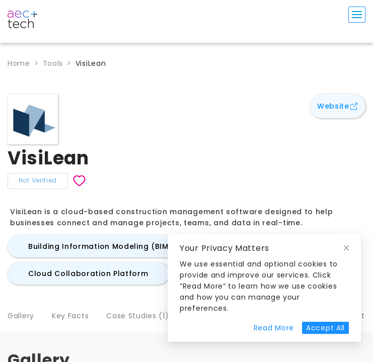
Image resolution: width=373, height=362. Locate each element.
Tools (53, 63)
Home (19, 63)
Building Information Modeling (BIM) (100, 246)
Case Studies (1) (137, 316)
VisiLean (91, 63)
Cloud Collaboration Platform (88, 273)
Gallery (21, 316)
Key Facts (70, 316)
